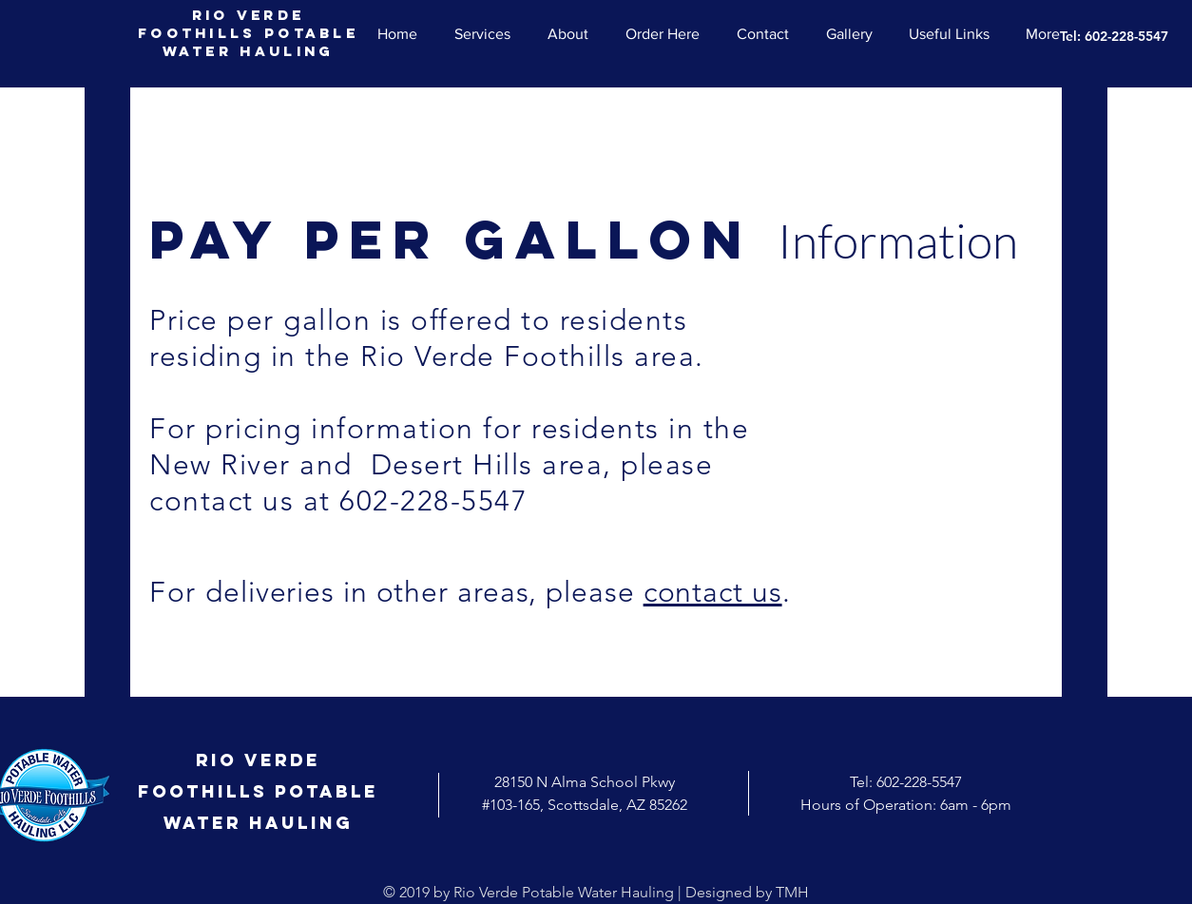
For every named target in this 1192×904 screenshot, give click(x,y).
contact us (713, 592)
